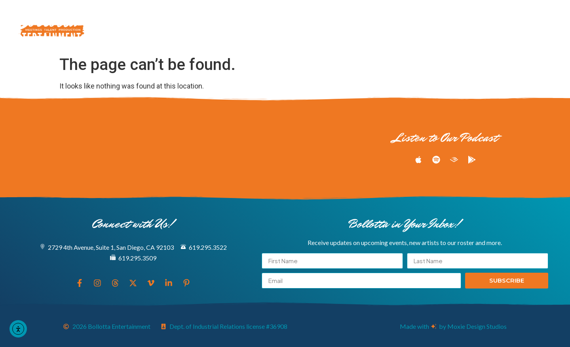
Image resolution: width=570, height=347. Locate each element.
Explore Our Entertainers (179, 17)
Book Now (263, 35)
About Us (207, 35)
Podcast (388, 17)
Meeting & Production (304, 17)
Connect (318, 35)
